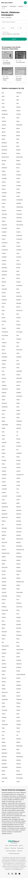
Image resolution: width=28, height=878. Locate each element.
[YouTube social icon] (19, 874)
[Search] (14, 39)
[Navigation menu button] (2, 2)
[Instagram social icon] (16, 873)
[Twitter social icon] (12, 874)
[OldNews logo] (14, 2)
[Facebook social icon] (8, 874)
